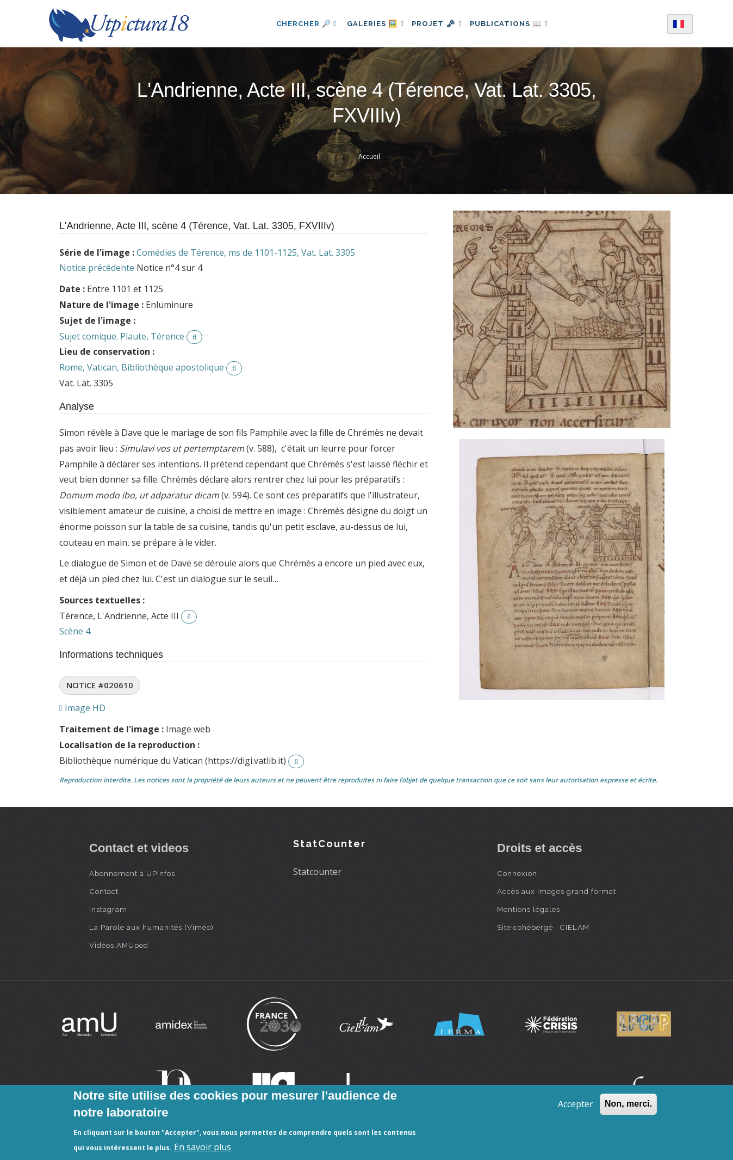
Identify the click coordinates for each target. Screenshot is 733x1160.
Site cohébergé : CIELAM (543, 927)
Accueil (369, 156)
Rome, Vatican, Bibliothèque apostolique (141, 367)
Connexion (517, 873)
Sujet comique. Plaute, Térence (121, 336)
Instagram (108, 909)
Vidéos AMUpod (118, 945)
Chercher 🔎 (298, 24)
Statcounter (317, 872)
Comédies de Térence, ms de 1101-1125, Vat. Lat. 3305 (245, 252)
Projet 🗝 (437, 24)
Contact (104, 891)
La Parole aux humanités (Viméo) (151, 927)
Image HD (82, 708)
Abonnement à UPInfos (132, 873)
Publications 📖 (514, 24)
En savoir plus (202, 1147)
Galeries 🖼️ (370, 24)
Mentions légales (528, 909)
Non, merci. (628, 1103)
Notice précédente (96, 268)
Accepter (575, 1104)
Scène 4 (74, 631)
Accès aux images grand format (556, 891)
